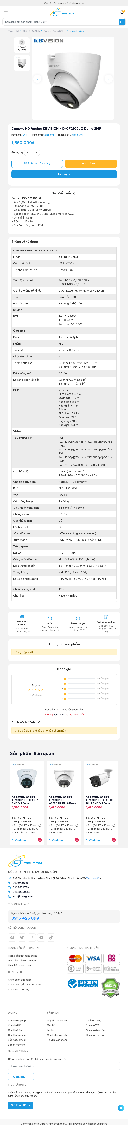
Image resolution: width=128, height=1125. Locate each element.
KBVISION (77, 134)
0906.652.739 (21, 887)
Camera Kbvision (76, 31)
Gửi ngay (21, 1076)
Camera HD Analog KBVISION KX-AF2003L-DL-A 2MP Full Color (101, 800)
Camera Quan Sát (53, 31)
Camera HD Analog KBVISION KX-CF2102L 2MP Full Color (25, 800)
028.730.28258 (21, 891)
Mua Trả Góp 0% (91, 163)
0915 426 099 (25, 918)
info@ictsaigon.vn (23, 896)
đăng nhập (59, 714)
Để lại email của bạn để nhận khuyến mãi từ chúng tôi (37, 1059)
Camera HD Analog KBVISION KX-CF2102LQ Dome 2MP (56, 128)
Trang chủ (13, 31)
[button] (109, 79)
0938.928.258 (21, 882)
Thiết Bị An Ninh (31, 31)
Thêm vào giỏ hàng (37, 163)
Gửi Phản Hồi (20, 1105)
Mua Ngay (64, 174)
